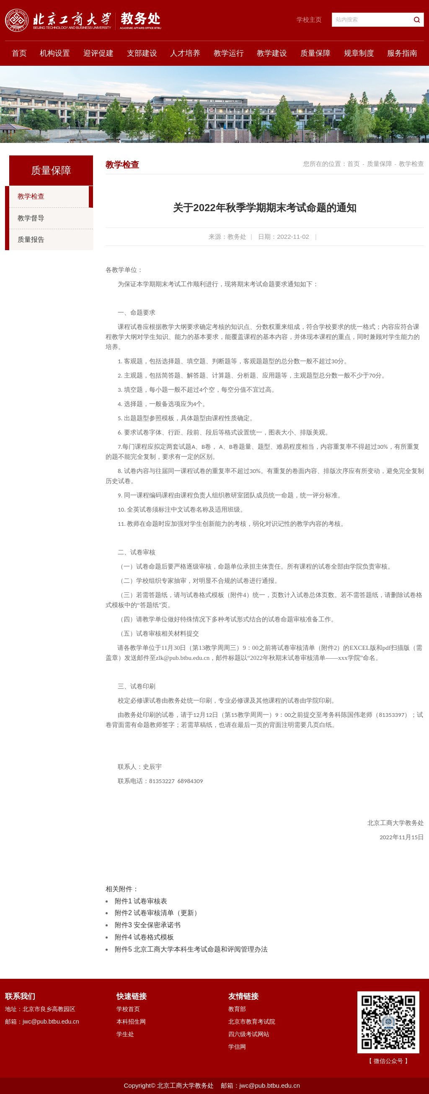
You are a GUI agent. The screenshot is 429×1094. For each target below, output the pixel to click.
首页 (19, 53)
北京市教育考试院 (251, 1021)
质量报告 (31, 239)
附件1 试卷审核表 (141, 901)
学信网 (237, 1046)
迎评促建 (98, 53)
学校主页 (309, 19)
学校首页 (128, 1009)
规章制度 (359, 53)
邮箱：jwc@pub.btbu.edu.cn (42, 1021)
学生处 (125, 1034)
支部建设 (142, 53)
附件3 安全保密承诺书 (148, 924)
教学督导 (31, 218)
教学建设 (272, 53)
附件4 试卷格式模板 (144, 937)
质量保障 (315, 53)
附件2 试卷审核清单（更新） (158, 912)
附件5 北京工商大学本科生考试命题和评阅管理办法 (191, 949)
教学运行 (229, 53)
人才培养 (185, 53)
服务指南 (402, 53)
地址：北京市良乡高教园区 (40, 1009)
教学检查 (31, 196)
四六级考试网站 (248, 1034)
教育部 (237, 1009)
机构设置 (55, 53)
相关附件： (122, 888)
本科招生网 (131, 1021)
